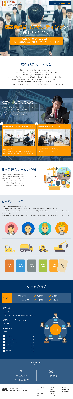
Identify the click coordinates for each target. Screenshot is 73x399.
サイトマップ (53, 395)
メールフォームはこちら (51, 379)
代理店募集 (52, 391)
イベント (38, 391)
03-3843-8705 (65, 3)
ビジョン (38, 389)
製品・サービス (40, 393)
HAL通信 (64, 387)
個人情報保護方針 (66, 391)
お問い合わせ (53, 387)
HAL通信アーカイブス (66, 389)
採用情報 (52, 393)
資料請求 (52, 389)
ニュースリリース (40, 387)
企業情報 (38, 395)
